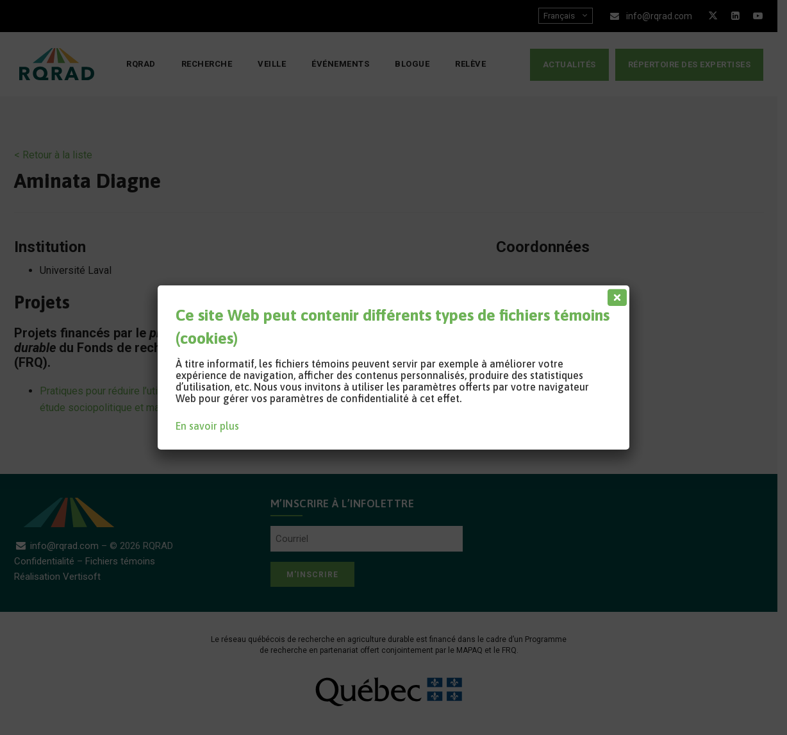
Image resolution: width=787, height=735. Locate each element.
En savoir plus (207, 426)
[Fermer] (614, 294)
